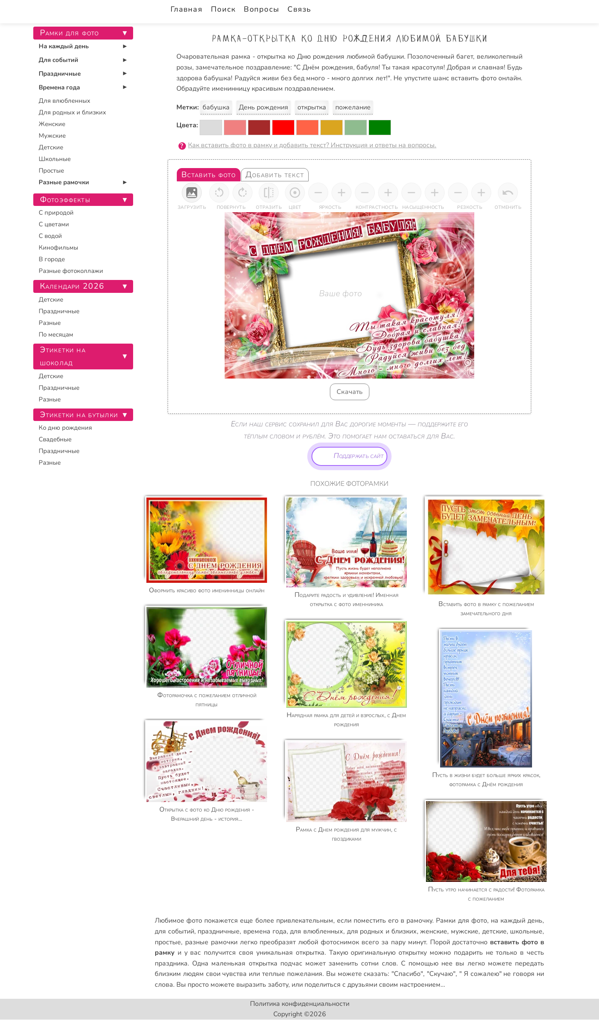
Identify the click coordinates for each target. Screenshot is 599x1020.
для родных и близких (382, 931)
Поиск (223, 9)
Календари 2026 (72, 286)
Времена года (59, 87)
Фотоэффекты (65, 199)
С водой (50, 236)
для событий (174, 931)
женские (433, 931)
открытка (311, 107)
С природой (56, 212)
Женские (52, 124)
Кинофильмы (58, 247)
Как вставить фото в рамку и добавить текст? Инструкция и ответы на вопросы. (312, 145)
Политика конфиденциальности (299, 1003)
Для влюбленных (64, 101)
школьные (526, 931)
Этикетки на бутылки (79, 414)
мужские (464, 931)
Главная (187, 9)
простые (168, 942)
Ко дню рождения (65, 427)
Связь (299, 9)
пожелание (353, 107)
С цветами (54, 224)
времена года (265, 931)
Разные (50, 323)
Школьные (55, 159)
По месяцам (56, 334)
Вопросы (261, 9)
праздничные (219, 931)
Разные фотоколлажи (71, 271)
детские (494, 931)
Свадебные (55, 439)
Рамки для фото (461, 920)
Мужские (52, 135)
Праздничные (60, 73)
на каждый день (516, 920)
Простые (51, 170)
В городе (52, 259)
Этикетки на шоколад (63, 356)
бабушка (216, 107)
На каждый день (64, 46)
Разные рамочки (64, 182)
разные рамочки (211, 942)
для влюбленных (316, 931)
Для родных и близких (72, 112)
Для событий (58, 60)
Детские (51, 147)
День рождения (263, 107)
